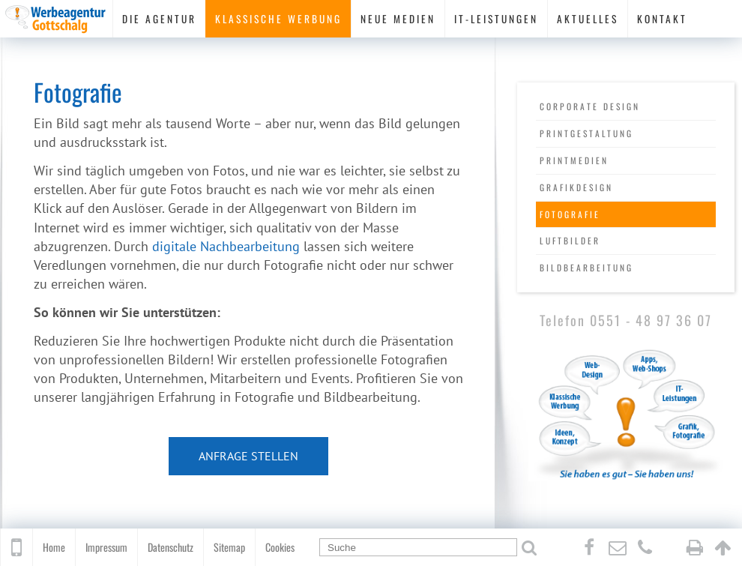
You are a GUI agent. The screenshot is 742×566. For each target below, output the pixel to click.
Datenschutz (170, 547)
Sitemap (229, 547)
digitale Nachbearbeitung (226, 246)
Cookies (280, 547)
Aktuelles (587, 18)
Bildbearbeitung (586, 267)
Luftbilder (570, 240)
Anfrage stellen (248, 455)
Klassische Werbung (278, 18)
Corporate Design (590, 106)
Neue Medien (398, 18)
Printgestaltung (586, 133)
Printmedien (574, 160)
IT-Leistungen (496, 18)
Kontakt (662, 18)
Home (54, 547)
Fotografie (570, 214)
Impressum (106, 547)
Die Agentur (159, 18)
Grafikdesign (576, 187)
